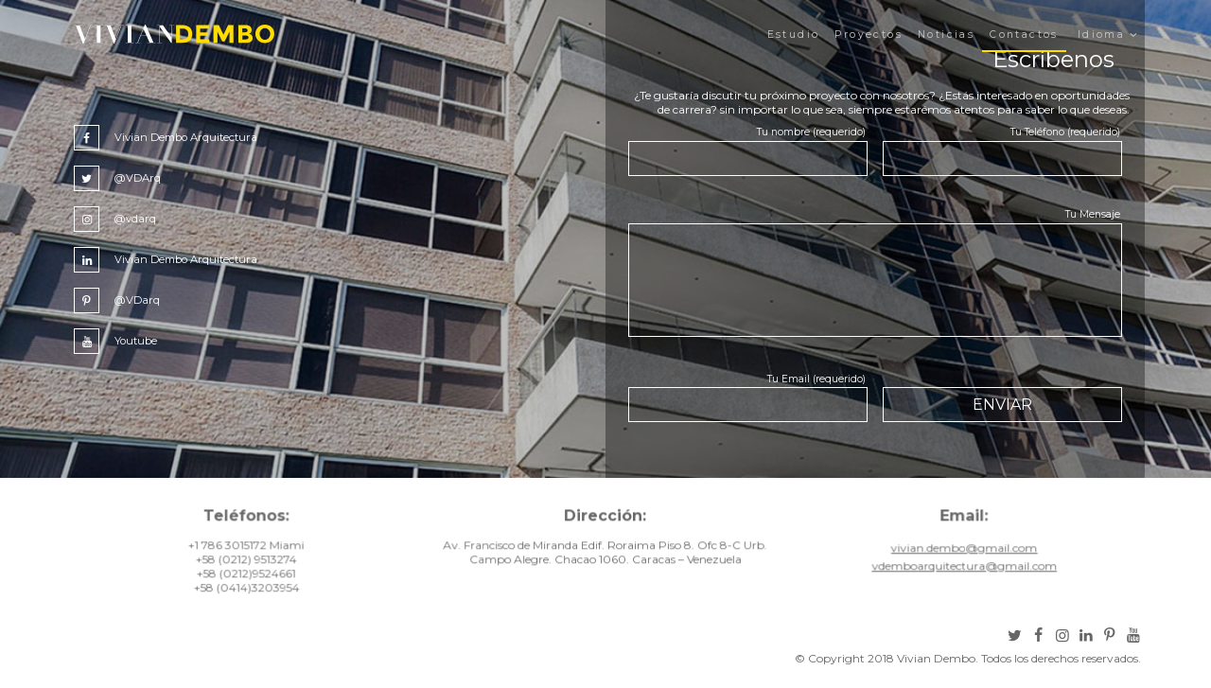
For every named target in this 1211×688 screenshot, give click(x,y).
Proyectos (868, 34)
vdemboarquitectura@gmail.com (961, 571)
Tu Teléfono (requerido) (1065, 132)
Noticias (946, 34)
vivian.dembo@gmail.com (962, 553)
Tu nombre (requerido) (811, 132)
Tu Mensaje (1092, 214)
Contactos (1024, 34)
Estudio (793, 34)
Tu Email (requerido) (816, 379)
